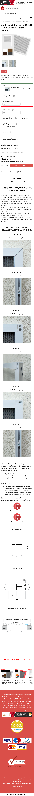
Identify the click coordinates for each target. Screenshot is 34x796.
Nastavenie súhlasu (17, 786)
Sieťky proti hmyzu (6, 22)
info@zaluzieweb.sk (8, 783)
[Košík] (31, 17)
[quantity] (4, 165)
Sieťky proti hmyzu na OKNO (19, 22)
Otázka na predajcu (17, 182)
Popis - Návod (17, 178)
